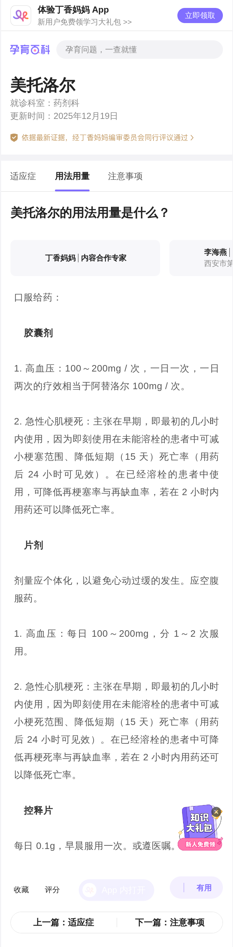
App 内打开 (124, 877)
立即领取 (200, 15)
